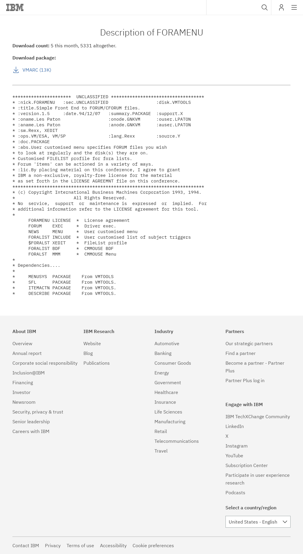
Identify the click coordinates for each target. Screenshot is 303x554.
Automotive (166, 343)
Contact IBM (25, 545)
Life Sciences (168, 412)
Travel (160, 451)
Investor (21, 392)
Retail (160, 431)
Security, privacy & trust (37, 412)
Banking (162, 353)
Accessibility (113, 545)
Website (92, 343)
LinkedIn (234, 426)
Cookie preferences (153, 545)
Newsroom (24, 402)
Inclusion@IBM (28, 373)
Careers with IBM (30, 431)
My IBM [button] (281, 9)
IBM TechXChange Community (257, 416)
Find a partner (240, 353)
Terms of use (80, 545)
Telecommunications (176, 441)
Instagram (236, 446)
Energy (161, 373)
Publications (96, 363)
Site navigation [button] (294, 10)
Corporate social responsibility (45, 363)
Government (167, 382)
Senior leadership (31, 421)
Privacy (53, 545)
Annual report (27, 353)
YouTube (234, 455)
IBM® (15, 7)
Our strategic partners (249, 343)
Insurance (165, 402)
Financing (22, 382)
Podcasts (235, 492)
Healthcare (166, 392)
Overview (22, 343)
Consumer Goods (172, 363)
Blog (88, 353)
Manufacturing (169, 421)
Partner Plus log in (245, 380)
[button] (264, 7)
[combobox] (238, 7)
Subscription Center (246, 465)
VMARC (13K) (36, 70)
